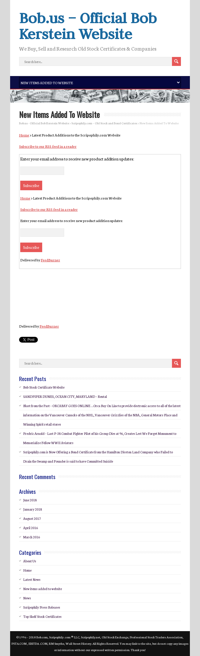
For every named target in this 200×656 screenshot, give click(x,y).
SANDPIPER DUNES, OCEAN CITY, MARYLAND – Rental (65, 396)
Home (24, 134)
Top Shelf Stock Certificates (42, 616)
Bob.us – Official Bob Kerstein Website (88, 26)
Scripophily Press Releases (41, 607)
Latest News (31, 579)
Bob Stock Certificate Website (43, 387)
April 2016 (30, 527)
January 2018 (32, 509)
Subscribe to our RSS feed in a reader (48, 146)
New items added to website (42, 588)
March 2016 (31, 537)
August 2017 (32, 518)
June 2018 (30, 500)
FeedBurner (50, 259)
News (27, 598)
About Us (29, 561)
